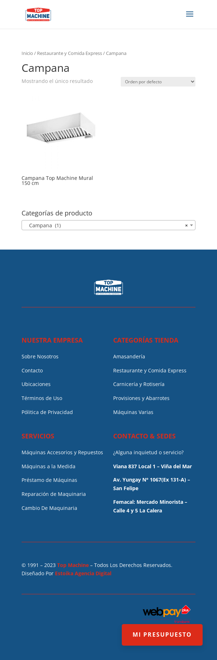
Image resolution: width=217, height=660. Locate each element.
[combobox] (108, 225)
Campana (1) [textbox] (106, 225)
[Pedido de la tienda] (158, 82)
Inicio (27, 53)
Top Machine (73, 565)
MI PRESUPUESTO (162, 634)
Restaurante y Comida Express (69, 53)
